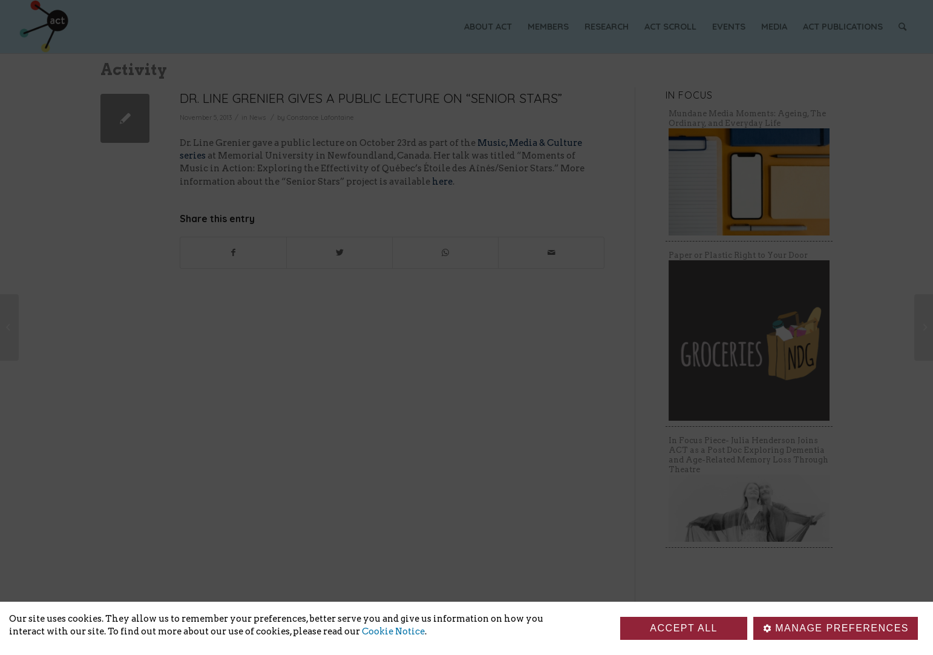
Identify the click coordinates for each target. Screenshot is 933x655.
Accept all (684, 628)
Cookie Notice (393, 631)
